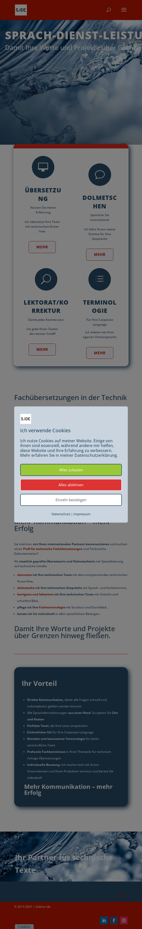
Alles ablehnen (71, 484)
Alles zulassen (71, 469)
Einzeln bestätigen (71, 499)
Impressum (81, 514)
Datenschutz (61, 514)
